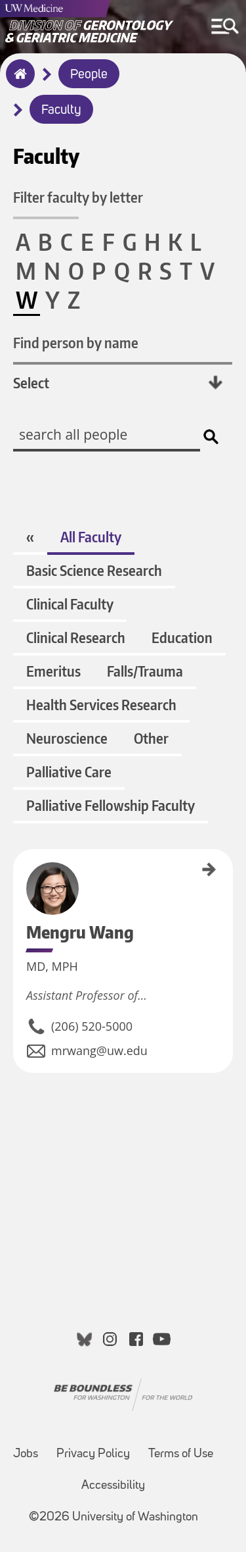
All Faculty (90, 537)
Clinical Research (75, 637)
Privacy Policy (93, 1454)
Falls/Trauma (145, 671)
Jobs (25, 1454)
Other (151, 738)
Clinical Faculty (69, 604)
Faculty (61, 110)
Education (182, 637)
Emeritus (53, 671)
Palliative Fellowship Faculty (110, 805)
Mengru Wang (17, 870)
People (89, 75)
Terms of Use (180, 1454)
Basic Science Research (94, 570)
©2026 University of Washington (113, 1517)
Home (17, 82)
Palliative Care (69, 772)
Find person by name (75, 342)
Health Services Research (101, 704)
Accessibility (113, 1486)
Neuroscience (67, 738)
